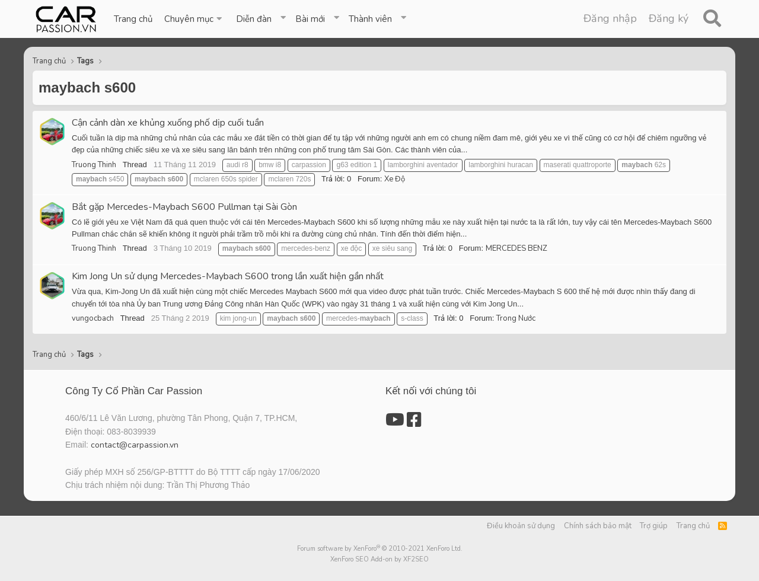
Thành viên (370, 19)
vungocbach (93, 318)
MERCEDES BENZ (516, 248)
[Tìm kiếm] (711, 19)
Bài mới (310, 19)
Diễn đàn (254, 19)
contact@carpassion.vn (134, 445)
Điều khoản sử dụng (521, 526)
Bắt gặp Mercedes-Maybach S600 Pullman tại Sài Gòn (184, 206)
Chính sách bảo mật (598, 526)
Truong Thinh (94, 164)
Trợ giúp (654, 526)
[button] (194, 19)
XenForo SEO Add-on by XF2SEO (379, 559)
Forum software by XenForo (380, 548)
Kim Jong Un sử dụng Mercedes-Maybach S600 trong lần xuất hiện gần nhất (228, 276)
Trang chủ (133, 19)
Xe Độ (394, 179)
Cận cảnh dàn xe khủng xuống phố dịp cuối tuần (168, 122)
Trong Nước (515, 318)
